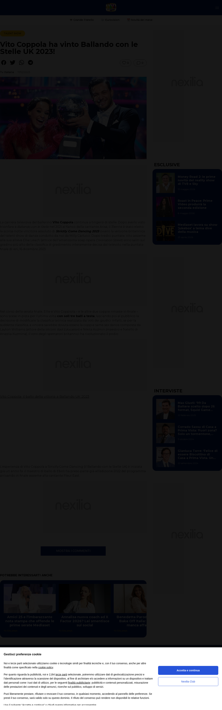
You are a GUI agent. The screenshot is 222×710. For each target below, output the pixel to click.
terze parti (61, 674)
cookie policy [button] (45, 667)
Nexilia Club (188, 681)
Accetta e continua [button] (188, 670)
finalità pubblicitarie (79, 682)
